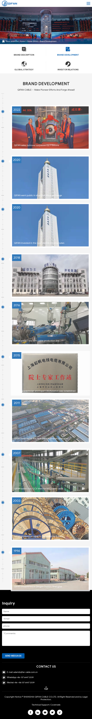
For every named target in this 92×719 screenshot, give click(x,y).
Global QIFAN (32, 41)
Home (22, 41)
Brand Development (48, 41)
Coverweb (55, 704)
